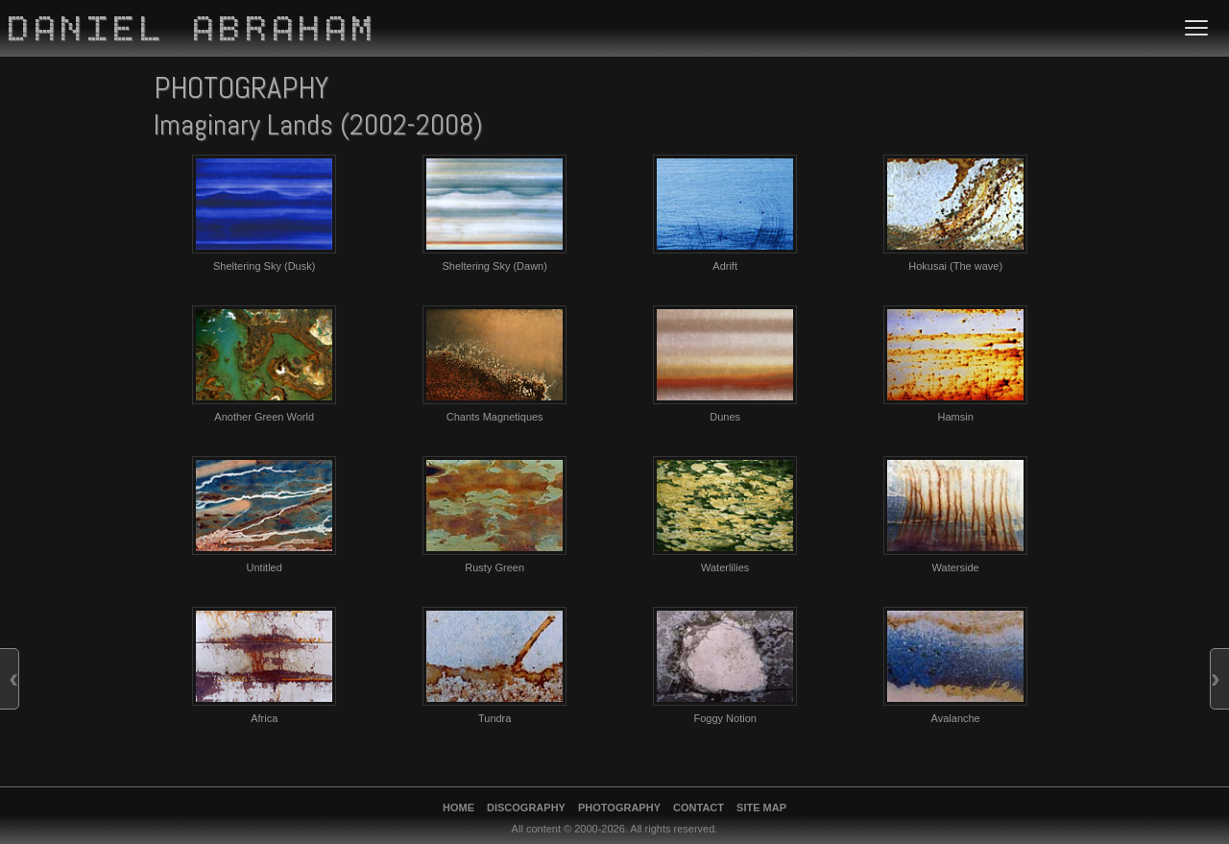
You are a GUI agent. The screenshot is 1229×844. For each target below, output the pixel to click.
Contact (698, 807)
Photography (619, 807)
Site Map (761, 807)
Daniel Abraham (194, 31)
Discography (526, 807)
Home (458, 807)
